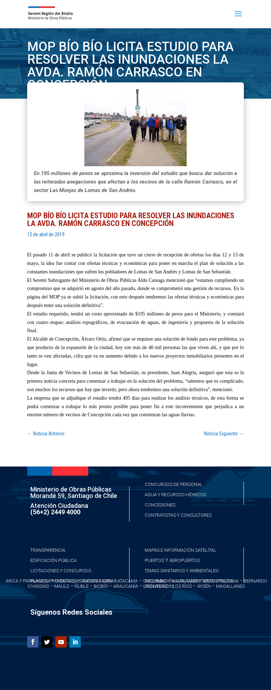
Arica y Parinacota (27, 581)
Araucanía (125, 586)
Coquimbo (155, 581)
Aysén (204, 586)
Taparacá (66, 581)
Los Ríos (182, 586)
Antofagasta (97, 581)
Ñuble (81, 586)
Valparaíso (185, 581)
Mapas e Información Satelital (180, 550)
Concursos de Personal (174, 484)
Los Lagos (155, 586)
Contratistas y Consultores (178, 515)
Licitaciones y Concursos (60, 570)
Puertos (154, 560)
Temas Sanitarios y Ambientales (181, 570)
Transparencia (47, 550)
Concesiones (160, 505)
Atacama (128, 581)
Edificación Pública (53, 560)
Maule (61, 586)
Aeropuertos (184, 560)
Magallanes (230, 586)
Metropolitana (221, 581)
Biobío (101, 586)
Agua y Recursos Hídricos (175, 494)
